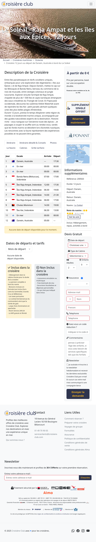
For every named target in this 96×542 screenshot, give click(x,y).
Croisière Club (18, 530)
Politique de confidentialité (77, 438)
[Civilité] (69, 299)
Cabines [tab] (23, 148)
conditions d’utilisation (62, 514)
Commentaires (74, 337)
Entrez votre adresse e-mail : (17, 473)
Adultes (70, 261)
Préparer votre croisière (75, 422)
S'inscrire (85, 477)
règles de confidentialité (45, 514)
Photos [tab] (53, 142)
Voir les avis (74, 217)
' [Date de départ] (78, 245)
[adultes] (71, 267)
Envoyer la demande (78, 393)
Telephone (72, 313)
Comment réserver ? (74, 418)
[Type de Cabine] (78, 256)
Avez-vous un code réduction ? (76, 325)
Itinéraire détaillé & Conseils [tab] (33, 142)
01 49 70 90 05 (41, 430)
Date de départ (76, 240)
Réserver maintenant (78, 120)
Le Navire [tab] (11, 148)
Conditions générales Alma (77, 449)
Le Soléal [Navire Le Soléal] (78, 205)
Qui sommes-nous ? (15, 440)
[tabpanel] (33, 187)
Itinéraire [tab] (11, 142)
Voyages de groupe (73, 426)
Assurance (75, 278)
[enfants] (85, 264)
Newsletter (72, 360)
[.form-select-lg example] (19, 249)
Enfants (84, 259)
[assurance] (78, 283)
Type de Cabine (76, 251)
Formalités (69, 430)
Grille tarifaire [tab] (37, 148)
